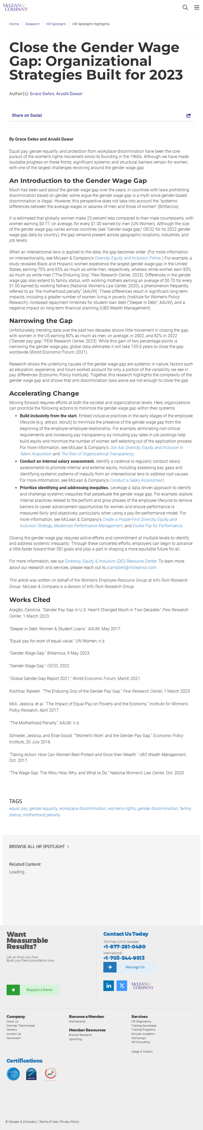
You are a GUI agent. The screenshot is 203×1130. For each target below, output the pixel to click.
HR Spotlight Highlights (90, 24)
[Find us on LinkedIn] (108, 985)
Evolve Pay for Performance (157, 525)
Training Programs (143, 1029)
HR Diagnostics (141, 1021)
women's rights (122, 808)
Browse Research (80, 1035)
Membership (77, 1021)
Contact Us (14, 1034)
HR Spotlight (56, 24)
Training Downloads (143, 1025)
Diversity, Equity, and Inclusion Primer (128, 258)
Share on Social (101, 115)
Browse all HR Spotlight (37, 846)
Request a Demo (40, 990)
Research (32, 24)
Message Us (135, 967)
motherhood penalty (41, 814)
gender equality (43, 808)
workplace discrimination (82, 808)
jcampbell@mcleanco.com (131, 567)
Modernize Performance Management (88, 525)
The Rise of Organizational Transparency (97, 453)
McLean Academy (143, 1034)
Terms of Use (48, 1122)
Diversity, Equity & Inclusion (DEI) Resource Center (110, 561)
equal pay (18, 808)
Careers (12, 1029)
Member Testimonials (21, 1025)
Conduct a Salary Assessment (137, 480)
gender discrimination (157, 808)
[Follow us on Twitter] (122, 985)
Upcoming (75, 1039)
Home (14, 24)
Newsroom (14, 1038)
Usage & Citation (142, 1051)
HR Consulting (140, 1042)
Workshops (138, 1038)
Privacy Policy (69, 1122)
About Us (13, 1021)
